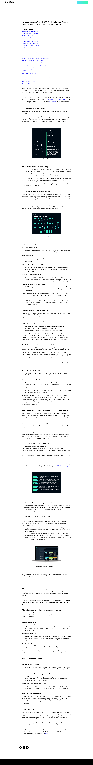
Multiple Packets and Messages (30, 52)
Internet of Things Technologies (30, 43)
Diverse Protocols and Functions (30, 54)
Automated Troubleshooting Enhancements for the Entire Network (37, 58)
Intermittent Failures (27, 56)
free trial (47, 733)
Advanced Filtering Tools (29, 69)
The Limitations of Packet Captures (30, 31)
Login (74, 2)
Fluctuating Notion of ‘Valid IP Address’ (32, 45)
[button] (22, 2)
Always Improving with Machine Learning (32, 79)
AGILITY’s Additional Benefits (29, 73)
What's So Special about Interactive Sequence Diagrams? (35, 65)
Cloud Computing (27, 39)
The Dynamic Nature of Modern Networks (32, 35)
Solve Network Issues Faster (28, 81)
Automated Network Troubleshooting (30, 33)
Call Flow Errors (26, 71)
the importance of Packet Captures (56, 99)
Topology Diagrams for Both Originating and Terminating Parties (38, 77)
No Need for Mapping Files (29, 75)
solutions (67, 2)
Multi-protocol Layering (28, 67)
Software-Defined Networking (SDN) (31, 41)
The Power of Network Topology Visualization (32, 60)
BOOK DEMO (82, 2)
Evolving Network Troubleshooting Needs (32, 47)
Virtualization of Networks (29, 37)
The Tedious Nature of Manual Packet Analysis (33, 50)
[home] (10, 2)
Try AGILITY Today (26, 83)
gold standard (52, 101)
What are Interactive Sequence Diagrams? (32, 62)
